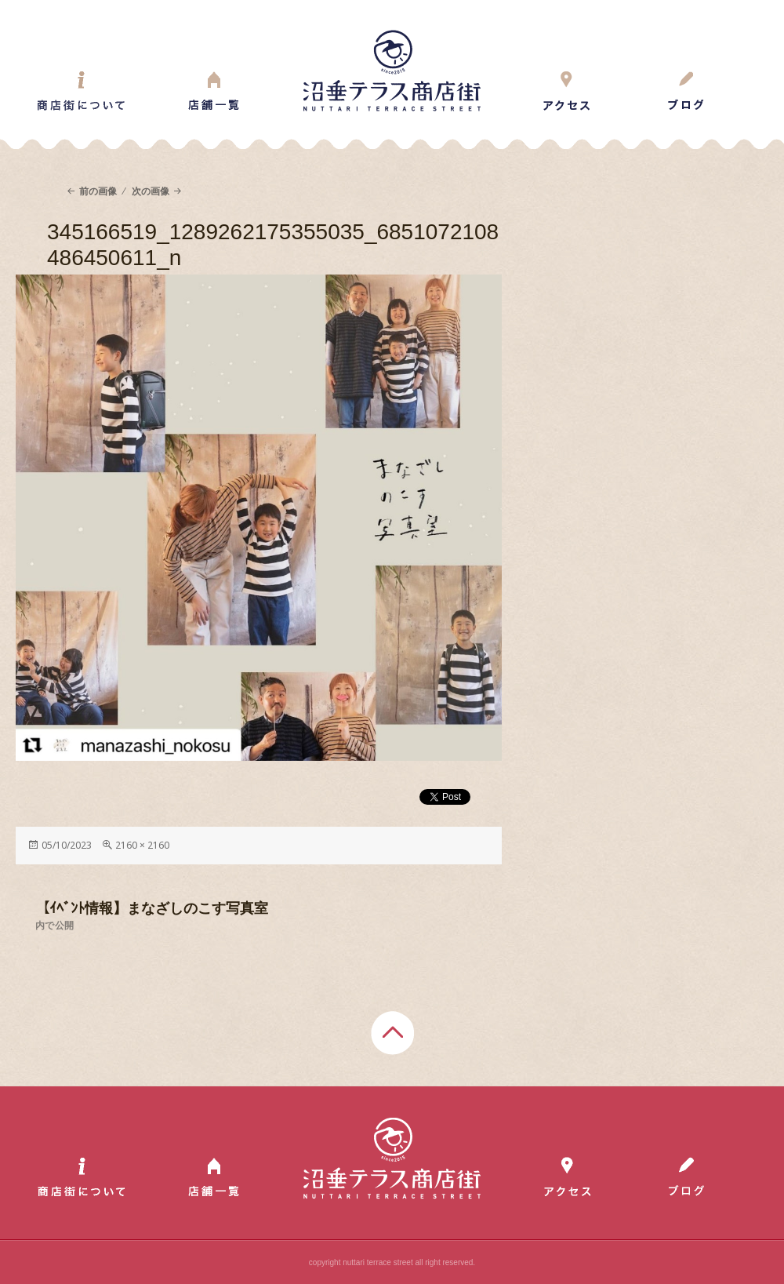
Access (566, 91)
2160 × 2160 (142, 845)
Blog (685, 91)
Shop (213, 91)
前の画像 (98, 191)
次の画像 (150, 191)
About (81, 91)
